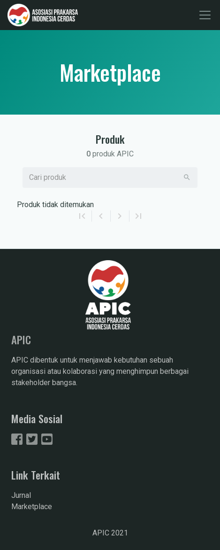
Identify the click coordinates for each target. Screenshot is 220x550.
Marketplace (31, 506)
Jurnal (21, 495)
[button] (187, 177)
